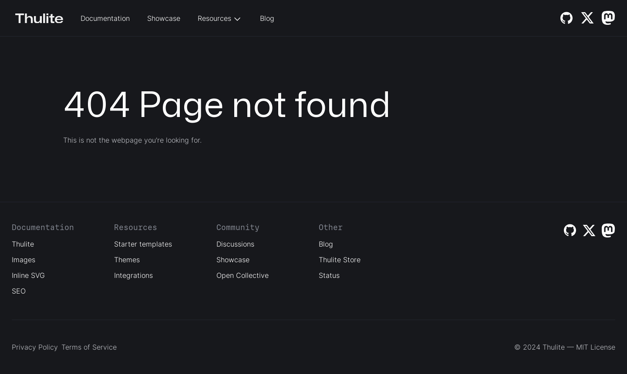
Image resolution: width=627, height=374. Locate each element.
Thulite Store (340, 259)
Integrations (133, 275)
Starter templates (143, 244)
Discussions (235, 244)
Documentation (105, 18)
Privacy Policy (35, 347)
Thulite (23, 244)
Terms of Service (89, 347)
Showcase (163, 18)
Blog (267, 18)
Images (23, 259)
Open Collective (242, 275)
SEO (19, 291)
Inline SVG (28, 275)
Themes (127, 259)
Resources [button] (220, 19)
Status (329, 275)
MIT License (595, 347)
